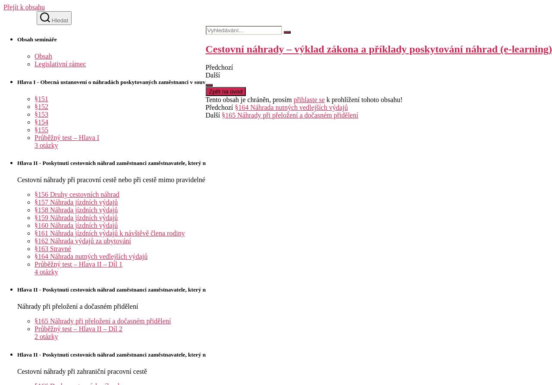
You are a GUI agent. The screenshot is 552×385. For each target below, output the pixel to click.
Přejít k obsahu (24, 7)
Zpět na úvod (226, 91)
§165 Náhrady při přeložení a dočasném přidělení (290, 115)
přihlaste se (309, 99)
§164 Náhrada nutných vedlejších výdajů (291, 107)
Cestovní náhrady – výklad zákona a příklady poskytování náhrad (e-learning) (379, 49)
